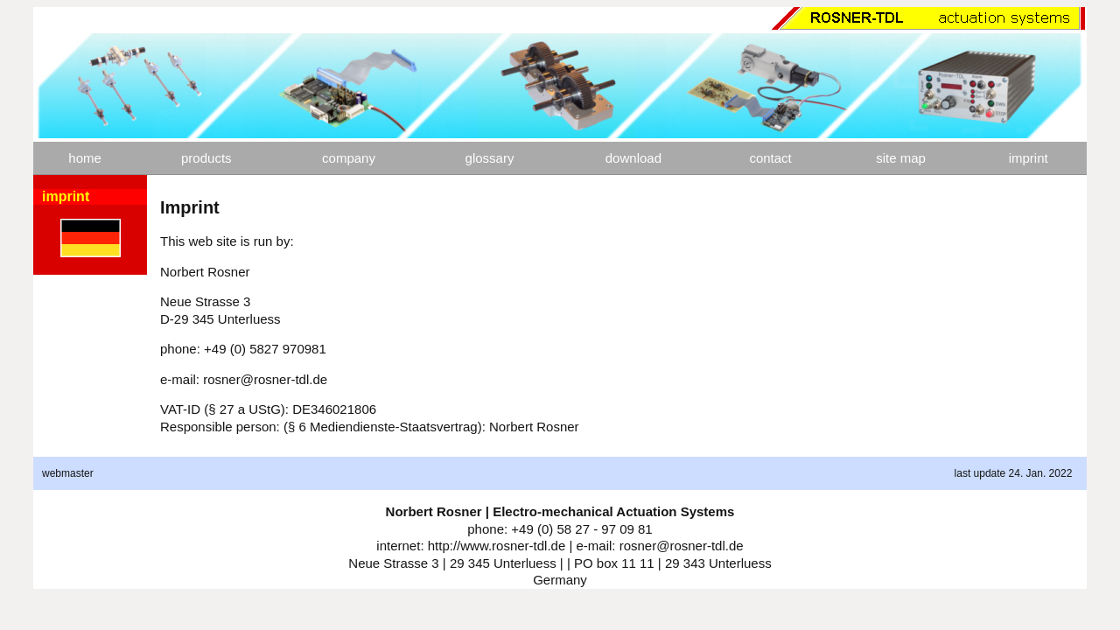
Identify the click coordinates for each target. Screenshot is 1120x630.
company (348, 157)
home (85, 157)
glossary (490, 157)
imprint (1028, 157)
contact (770, 157)
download (634, 157)
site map (901, 157)
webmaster (68, 473)
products (206, 157)
